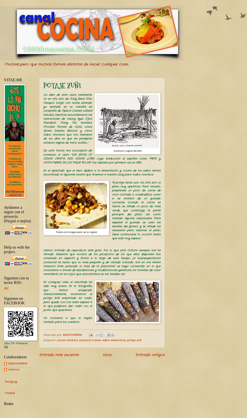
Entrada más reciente (59, 355)
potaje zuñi (134, 340)
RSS (6, 288)
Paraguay (11, 382)
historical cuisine (90, 340)
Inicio (107, 355)
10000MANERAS (17, 364)
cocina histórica (67, 340)
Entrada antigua (150, 355)
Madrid (10, 393)
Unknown (13, 369)
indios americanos (114, 340)
